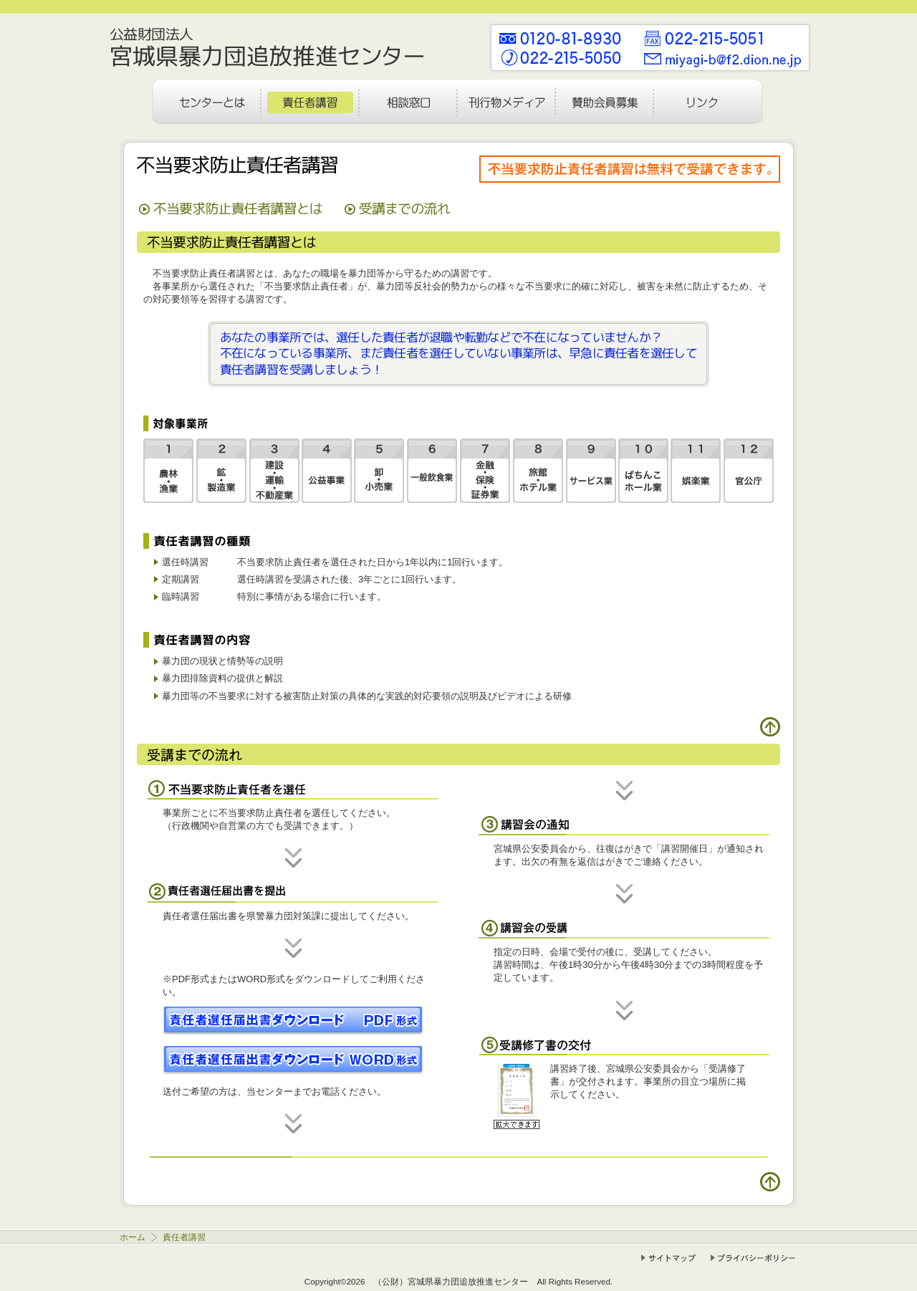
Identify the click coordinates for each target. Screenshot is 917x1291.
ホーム (134, 1237)
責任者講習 (183, 1237)
